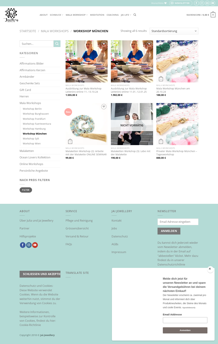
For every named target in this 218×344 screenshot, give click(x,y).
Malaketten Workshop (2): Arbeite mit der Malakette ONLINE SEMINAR (86, 153)
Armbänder (27, 77)
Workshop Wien (32, 143)
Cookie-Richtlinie (30, 325)
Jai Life (126, 15)
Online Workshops (31, 164)
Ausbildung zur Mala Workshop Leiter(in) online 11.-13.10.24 (84, 90)
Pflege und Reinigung (79, 220)
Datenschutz (120, 236)
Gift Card (25, 90)
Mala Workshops (55, 31)
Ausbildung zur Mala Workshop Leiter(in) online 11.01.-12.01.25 (129, 90)
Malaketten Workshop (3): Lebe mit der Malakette (130, 153)
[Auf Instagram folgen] (201, 3)
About (44, 14)
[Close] (210, 269)
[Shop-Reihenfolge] (174, 31)
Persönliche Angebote (34, 171)
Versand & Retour (77, 236)
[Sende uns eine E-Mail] (207, 3)
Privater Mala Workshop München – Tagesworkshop (176, 153)
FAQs (69, 244)
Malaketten (27, 151)
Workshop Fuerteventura (37, 123)
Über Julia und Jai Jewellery (36, 220)
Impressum (119, 252)
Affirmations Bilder (32, 63)
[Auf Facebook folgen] (196, 3)
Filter (25, 190)
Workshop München (35, 133)
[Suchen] (135, 15)
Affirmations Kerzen (32, 70)
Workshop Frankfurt (34, 118)
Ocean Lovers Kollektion (35, 157)
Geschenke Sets (30, 83)
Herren (24, 96)
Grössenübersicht (77, 228)
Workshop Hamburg (34, 128)
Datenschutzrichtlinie (171, 264)
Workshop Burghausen (36, 113)
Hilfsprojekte (28, 236)
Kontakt (117, 220)
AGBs (115, 244)
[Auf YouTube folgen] (212, 3)
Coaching (113, 14)
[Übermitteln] (57, 43)
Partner (24, 228)
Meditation (97, 14)
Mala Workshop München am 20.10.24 (173, 90)
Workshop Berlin (32, 108)
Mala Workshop (77, 15)
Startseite (28, 31)
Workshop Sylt (31, 138)
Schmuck (56, 15)
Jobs (114, 228)
